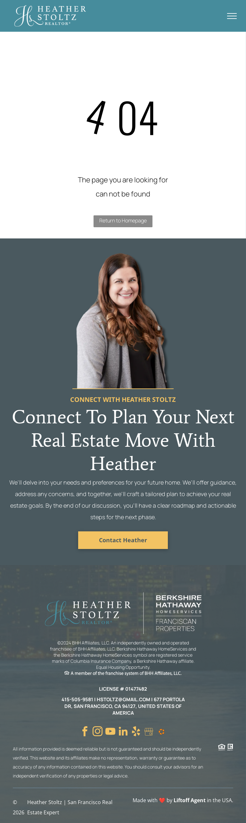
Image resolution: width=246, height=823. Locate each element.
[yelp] (136, 732)
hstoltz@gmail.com (123, 699)
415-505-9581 (77, 699)
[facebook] (84, 732)
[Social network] (148, 732)
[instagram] (97, 732)
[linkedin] (123, 732)
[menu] (232, 16)
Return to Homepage (123, 220)
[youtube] (110, 732)
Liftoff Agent (190, 800)
